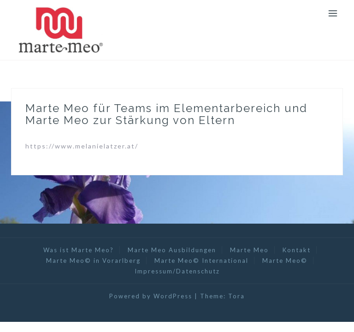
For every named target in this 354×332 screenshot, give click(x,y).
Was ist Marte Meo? (78, 250)
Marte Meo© (284, 260)
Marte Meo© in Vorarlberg (93, 260)
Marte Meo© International (201, 260)
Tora (236, 296)
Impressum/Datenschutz (177, 271)
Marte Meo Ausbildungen (172, 250)
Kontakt (297, 250)
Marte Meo (249, 250)
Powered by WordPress (150, 296)
